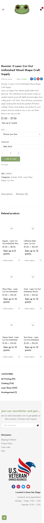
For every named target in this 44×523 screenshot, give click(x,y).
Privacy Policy (6, 443)
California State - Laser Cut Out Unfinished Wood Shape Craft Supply (31, 245)
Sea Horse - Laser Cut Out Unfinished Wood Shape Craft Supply (31, 341)
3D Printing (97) (8, 379)
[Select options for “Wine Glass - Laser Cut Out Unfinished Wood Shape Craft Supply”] (7, 308)
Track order (5, 447)
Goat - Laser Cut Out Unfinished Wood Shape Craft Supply (32, 292)
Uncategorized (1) (9, 392)
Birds (20, 177)
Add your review (6, 79)
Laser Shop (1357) (9, 388)
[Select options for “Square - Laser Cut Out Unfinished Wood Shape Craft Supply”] (7, 260)
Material (5, 142)
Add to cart (11, 159)
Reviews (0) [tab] (22, 194)
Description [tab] (7, 194)
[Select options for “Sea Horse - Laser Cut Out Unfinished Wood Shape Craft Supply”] (29, 357)
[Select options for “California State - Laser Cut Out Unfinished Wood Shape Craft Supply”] (29, 260)
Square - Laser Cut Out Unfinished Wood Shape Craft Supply (10, 243)
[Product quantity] (10, 153)
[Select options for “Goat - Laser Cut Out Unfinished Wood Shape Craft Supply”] (29, 308)
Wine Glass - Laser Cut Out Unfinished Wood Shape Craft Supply (10, 293)
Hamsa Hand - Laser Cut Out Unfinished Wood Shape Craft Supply (10, 341)
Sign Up (37, 425)
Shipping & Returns (8, 439)
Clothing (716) (7, 383)
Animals (14, 177)
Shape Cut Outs (7, 180)
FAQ (3, 451)
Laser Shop (27, 177)
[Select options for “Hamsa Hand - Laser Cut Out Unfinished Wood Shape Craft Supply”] (7, 357)
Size (3, 129)
